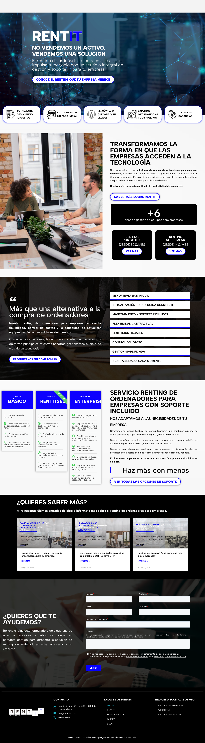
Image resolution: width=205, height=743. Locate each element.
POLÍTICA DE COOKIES (169, 714)
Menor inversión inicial (130, 295)
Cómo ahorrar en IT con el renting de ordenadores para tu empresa (41, 554)
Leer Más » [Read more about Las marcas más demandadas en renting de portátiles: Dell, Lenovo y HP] (85, 561)
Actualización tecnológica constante (143, 305)
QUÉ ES (111, 719)
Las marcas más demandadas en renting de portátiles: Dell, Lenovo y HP (102, 554)
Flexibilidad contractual (132, 323)
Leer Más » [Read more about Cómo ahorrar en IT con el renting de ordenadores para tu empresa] (26, 561)
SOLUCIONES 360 (116, 714)
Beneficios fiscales (127, 333)
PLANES (112, 710)
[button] (150, 296)
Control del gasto (127, 342)
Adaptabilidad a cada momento (137, 361)
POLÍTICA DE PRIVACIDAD (171, 705)
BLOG (110, 724)
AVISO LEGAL (164, 710)
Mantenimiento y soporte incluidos (140, 314)
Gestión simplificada (128, 351)
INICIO (110, 705)
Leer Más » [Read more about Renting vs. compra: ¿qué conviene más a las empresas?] (143, 561)
